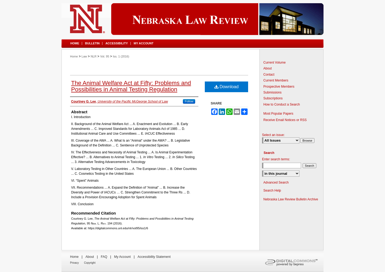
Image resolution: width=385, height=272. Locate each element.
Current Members (275, 80)
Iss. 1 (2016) (121, 56)
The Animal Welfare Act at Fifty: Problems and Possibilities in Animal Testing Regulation (131, 86)
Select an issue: (273, 135)
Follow (189, 101)
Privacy (74, 262)
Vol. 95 (104, 56)
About (267, 68)
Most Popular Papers (278, 113)
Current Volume (274, 62)
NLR (94, 56)
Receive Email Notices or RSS (285, 120)
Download (226, 86)
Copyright (89, 262)
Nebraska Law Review (192, 19)
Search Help (272, 190)
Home (74, 56)
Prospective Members (278, 86)
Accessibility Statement (154, 257)
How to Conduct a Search (281, 104)
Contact (268, 74)
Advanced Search (276, 182)
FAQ (104, 257)
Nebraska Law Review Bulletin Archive (290, 199)
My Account (122, 257)
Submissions (272, 92)
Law (84, 56)
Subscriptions (273, 98)
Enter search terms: (276, 159)
